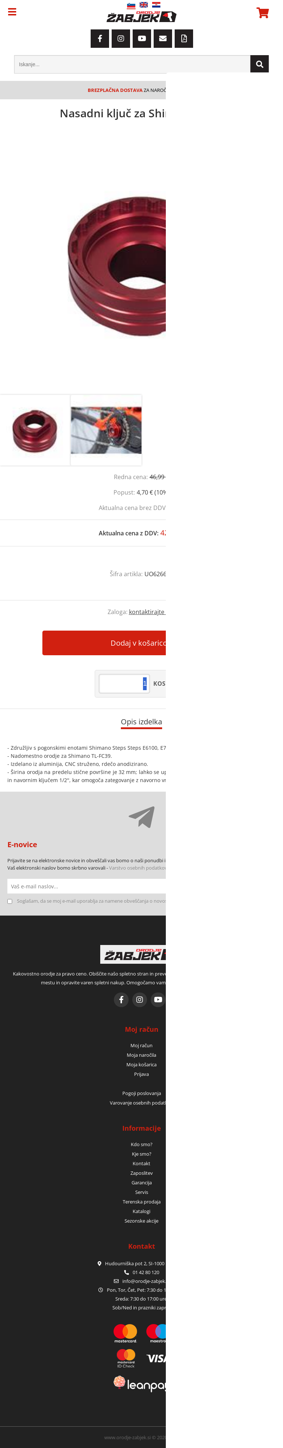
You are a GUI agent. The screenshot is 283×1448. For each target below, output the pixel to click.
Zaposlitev (141, 1173)
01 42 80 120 (141, 1272)
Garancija (142, 1182)
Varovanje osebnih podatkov (141, 1102)
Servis (141, 1192)
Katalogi (141, 1211)
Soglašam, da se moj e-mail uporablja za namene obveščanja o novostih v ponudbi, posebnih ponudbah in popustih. (144, 901)
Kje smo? (141, 1154)
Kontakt (141, 1163)
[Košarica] (261, 13)
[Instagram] (121, 38)
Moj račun (141, 1045)
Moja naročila (141, 1055)
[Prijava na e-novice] (268, 886)
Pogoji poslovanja (141, 1093)
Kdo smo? (142, 1144)
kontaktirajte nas (152, 612)
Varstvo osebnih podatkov (138, 867)
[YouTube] (142, 38)
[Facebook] (100, 38)
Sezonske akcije (141, 1220)
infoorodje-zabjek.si (146, 1281)
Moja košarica (141, 1064)
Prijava (141, 1074)
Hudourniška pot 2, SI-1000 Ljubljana (141, 1263)
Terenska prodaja (142, 1201)
